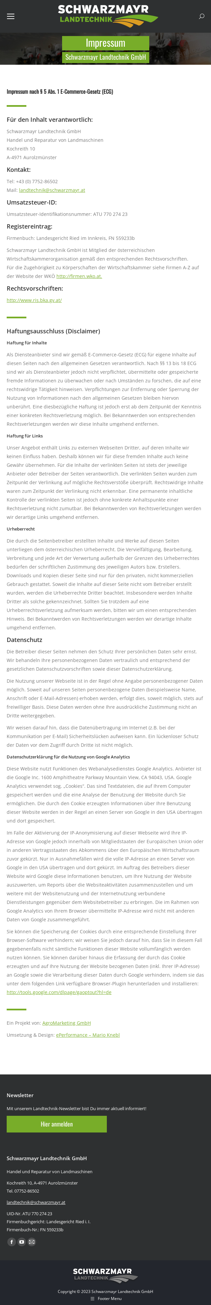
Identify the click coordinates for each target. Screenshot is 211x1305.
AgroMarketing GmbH (66, 1023)
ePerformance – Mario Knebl (88, 1035)
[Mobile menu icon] (11, 16)
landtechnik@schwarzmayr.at (52, 190)
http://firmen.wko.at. (79, 276)
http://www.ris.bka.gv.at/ (34, 300)
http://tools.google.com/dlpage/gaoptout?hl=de (59, 992)
